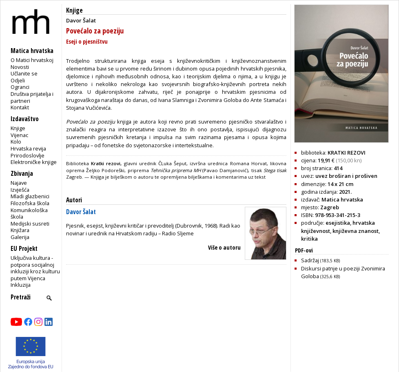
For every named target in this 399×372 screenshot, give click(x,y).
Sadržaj (320, 260)
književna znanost (355, 231)
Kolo (16, 141)
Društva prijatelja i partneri (32, 97)
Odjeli (18, 80)
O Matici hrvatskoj (32, 60)
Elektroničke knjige (34, 162)
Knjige (18, 128)
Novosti (20, 67)
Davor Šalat (81, 212)
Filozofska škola (30, 203)
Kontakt (20, 107)
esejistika (338, 222)
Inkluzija (21, 284)
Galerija (20, 237)
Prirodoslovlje (27, 155)
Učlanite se (24, 73)
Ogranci (20, 87)
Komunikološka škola (29, 213)
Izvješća (20, 189)
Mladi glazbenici (30, 196)
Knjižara (20, 230)
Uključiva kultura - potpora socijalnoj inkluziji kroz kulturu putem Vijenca (35, 268)
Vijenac (19, 135)
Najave (19, 182)
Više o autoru (224, 247)
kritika (309, 238)
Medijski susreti (30, 223)
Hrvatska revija (28, 148)
